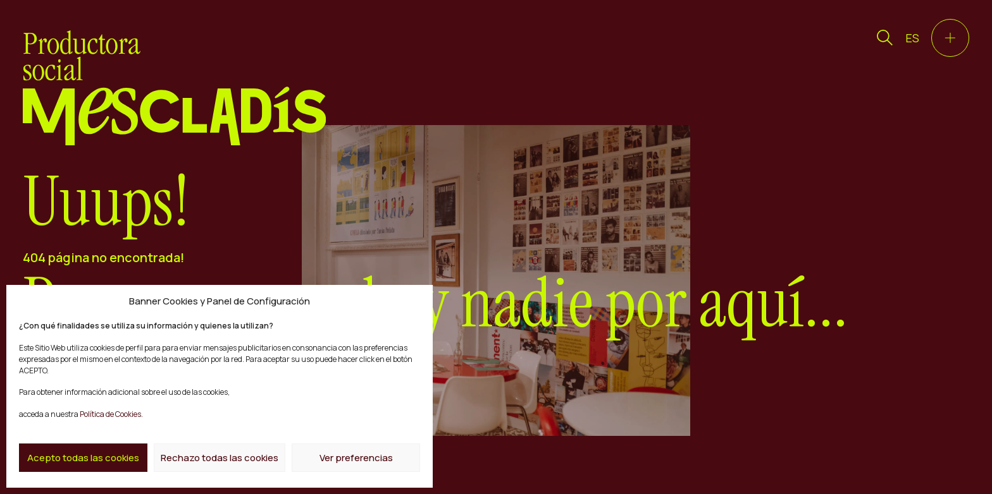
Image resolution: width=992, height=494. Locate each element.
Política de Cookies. (110, 414)
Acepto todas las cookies (83, 457)
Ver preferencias (356, 457)
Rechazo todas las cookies (219, 457)
